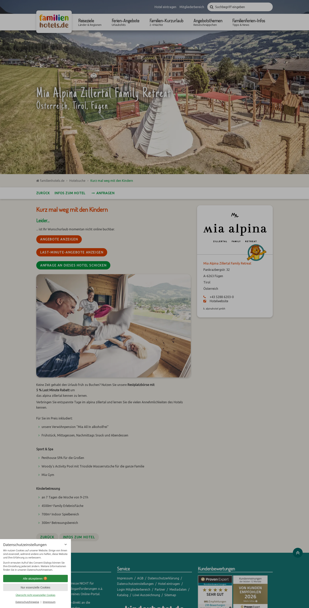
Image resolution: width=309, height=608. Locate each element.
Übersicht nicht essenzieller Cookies (35, 595)
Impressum (49, 602)
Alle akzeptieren (35, 578)
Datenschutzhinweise (27, 602)
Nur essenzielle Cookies (35, 587)
